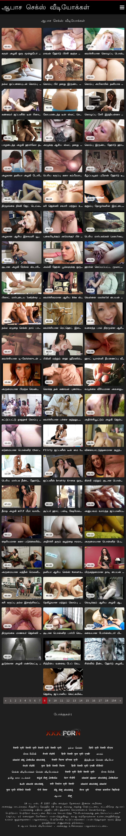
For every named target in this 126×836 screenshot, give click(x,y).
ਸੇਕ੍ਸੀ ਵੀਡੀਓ (29, 765)
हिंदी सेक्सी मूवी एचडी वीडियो (87, 765)
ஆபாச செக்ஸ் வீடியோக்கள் (37, 826)
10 (55, 700)
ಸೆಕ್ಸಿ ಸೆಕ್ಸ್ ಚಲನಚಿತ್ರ (63, 789)
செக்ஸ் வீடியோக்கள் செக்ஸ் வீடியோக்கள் (35, 771)
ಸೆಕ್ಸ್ (70, 795)
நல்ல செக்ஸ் (75, 747)
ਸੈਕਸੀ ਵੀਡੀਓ (49, 753)
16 (93, 700)
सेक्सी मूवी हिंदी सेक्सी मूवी (80, 771)
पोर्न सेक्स (42, 789)
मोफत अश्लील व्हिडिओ (108, 789)
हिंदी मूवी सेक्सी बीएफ (101, 747)
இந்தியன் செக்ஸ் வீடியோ (99, 759)
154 (113, 700)
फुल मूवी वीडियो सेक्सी (18, 789)
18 (106, 700)
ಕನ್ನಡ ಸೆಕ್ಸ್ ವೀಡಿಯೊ (47, 777)
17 (100, 700)
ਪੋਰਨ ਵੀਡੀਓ (69, 777)
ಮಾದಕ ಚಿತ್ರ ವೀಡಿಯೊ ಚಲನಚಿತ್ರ (28, 759)
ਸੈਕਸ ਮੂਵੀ (84, 789)
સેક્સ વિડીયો (29, 753)
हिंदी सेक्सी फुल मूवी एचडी (75, 753)
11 (61, 700)
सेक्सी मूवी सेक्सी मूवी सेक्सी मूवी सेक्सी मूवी (37, 747)
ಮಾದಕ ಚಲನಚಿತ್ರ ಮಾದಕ (93, 783)
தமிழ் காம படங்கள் (19, 777)
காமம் (100, 753)
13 (74, 700)
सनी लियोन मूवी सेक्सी (62, 783)
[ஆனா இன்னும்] (122, 7)
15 (87, 700)
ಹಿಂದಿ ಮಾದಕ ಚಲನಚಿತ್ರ (31, 783)
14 (80, 700)
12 (68, 700)
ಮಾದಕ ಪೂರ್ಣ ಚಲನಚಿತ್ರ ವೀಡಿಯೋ (100, 777)
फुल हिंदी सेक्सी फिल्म (53, 765)
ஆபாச (57, 795)
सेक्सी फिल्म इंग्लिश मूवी (65, 759)
